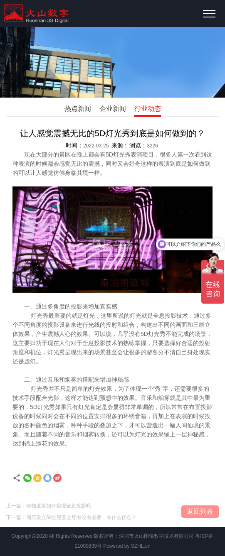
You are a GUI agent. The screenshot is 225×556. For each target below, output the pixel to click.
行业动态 (147, 108)
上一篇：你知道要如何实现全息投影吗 (48, 507)
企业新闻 (112, 108)
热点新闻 (77, 108)
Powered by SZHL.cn (126, 546)
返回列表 (200, 512)
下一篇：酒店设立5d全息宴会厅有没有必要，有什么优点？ (71, 519)
